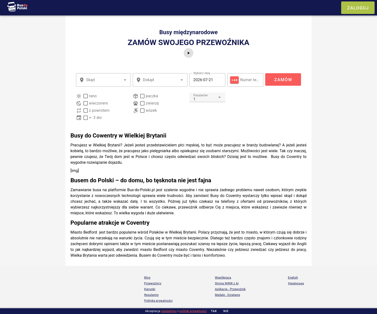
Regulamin (151, 295)
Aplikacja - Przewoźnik (230, 289)
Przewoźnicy (152, 283)
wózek (151, 110)
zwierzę (152, 103)
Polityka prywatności (158, 300)
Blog (147, 277)
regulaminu (169, 311)
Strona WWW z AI (227, 283)
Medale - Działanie (227, 295)
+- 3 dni (95, 117)
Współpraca (223, 277)
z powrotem (99, 110)
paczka (152, 96)
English (293, 277)
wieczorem (98, 103)
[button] (125, 80)
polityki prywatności (193, 311)
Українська (296, 283)
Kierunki (149, 289)
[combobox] (103, 80)
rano (93, 96)
